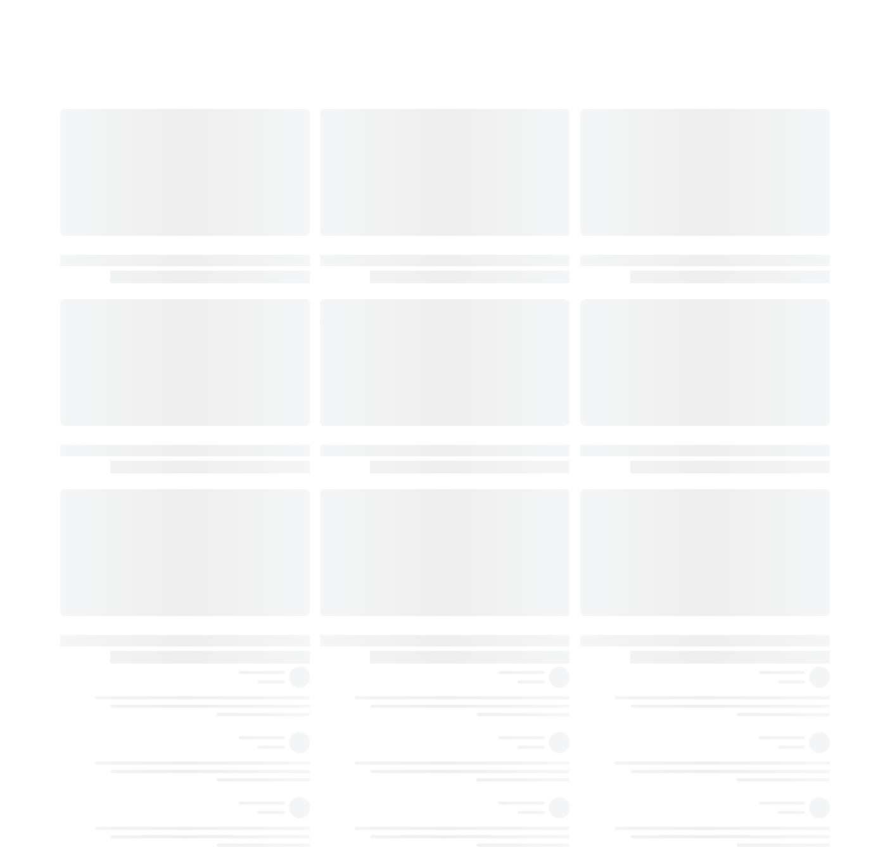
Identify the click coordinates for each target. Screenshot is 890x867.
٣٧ (740, 549)
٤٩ (740, 679)
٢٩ (740, 445)
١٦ (740, 211)
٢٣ (740, 341)
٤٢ (740, 601)
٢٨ (740, 419)
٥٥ (740, 809)
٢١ (740, 289)
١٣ (740, 159)
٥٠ (740, 705)
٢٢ (740, 315)
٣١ (740, 471)
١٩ (740, 263)
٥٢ (740, 731)
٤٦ (740, 653)
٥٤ (740, 783)
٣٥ (740, 497)
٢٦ (740, 393)
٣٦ (740, 523)
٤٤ (740, 627)
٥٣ (740, 757)
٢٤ (740, 367)
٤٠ (740, 575)
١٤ (740, 185)
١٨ (740, 237)
